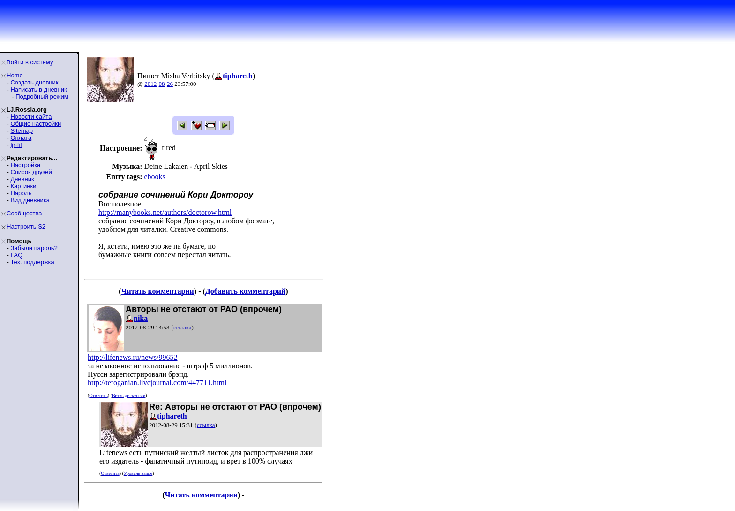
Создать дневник (34, 82)
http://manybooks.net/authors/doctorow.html (165, 212)
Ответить (98, 395)
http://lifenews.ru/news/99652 (133, 357)
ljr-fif (16, 144)
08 (162, 83)
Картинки (23, 186)
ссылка (182, 327)
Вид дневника (30, 200)
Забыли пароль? (33, 248)
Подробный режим (41, 96)
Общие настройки (35, 123)
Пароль (20, 193)
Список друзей (31, 171)
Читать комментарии (157, 291)
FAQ (16, 255)
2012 (150, 83)
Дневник (22, 179)
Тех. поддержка (32, 262)
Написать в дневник (38, 89)
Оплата (20, 137)
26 (170, 83)
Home (15, 75)
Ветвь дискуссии (128, 395)
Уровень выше (138, 473)
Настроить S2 (26, 226)
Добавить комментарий (245, 291)
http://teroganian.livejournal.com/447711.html (157, 383)
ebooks (154, 177)
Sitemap (21, 130)
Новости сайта (31, 116)
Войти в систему (30, 62)
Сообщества (24, 213)
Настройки (25, 164)
